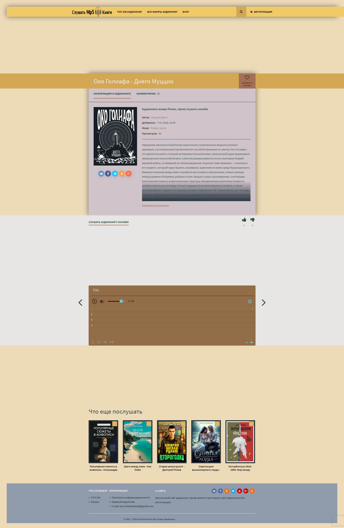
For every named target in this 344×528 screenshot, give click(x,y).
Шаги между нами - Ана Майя (137, 468)
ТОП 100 (95, 497)
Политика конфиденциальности (131, 497)
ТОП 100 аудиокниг (129, 11)
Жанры (95, 501)
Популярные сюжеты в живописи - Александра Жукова (103, 468)
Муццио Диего (159, 117)
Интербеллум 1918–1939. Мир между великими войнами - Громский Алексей (240, 468)
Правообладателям (123, 501)
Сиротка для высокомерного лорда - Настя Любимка (206, 468)
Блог (186, 11)
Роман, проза (176, 109)
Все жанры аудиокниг (162, 11)
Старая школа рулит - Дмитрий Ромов (171, 468)
